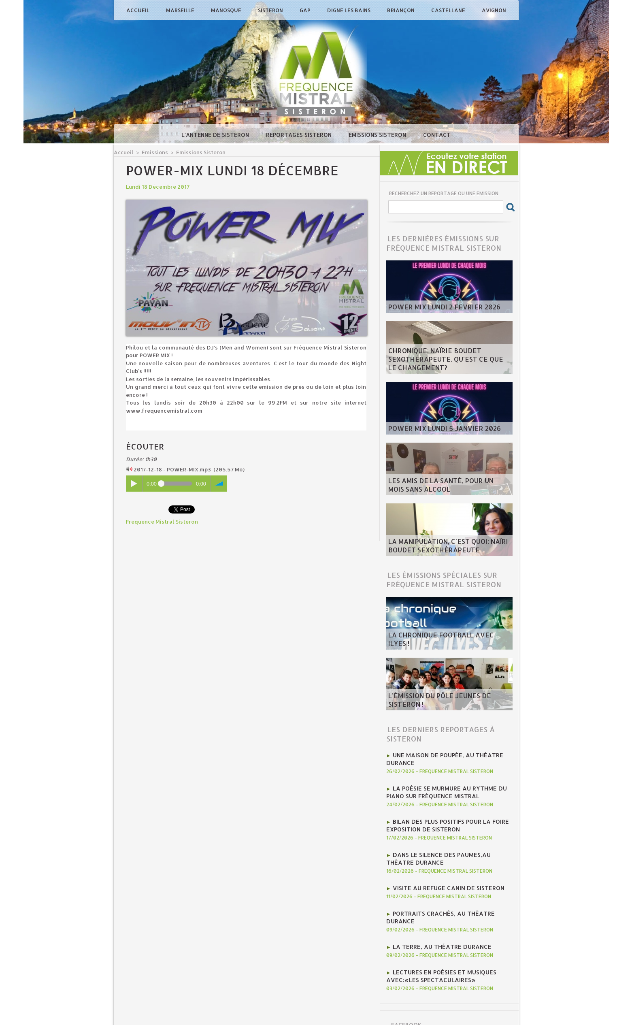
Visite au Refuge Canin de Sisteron (443, 877)
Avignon (494, 10)
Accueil (138, 10)
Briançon (401, 10)
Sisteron (271, 10)
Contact (437, 134)
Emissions (151, 152)
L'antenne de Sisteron (216, 134)
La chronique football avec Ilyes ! (439, 644)
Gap (306, 10)
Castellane (448, 10)
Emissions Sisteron (378, 134)
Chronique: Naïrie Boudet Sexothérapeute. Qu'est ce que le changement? (437, 362)
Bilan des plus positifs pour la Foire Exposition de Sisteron (442, 819)
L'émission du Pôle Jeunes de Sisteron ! (443, 705)
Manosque (227, 10)
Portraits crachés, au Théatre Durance (452, 902)
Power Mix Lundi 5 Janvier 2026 (433, 429)
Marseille (181, 10)
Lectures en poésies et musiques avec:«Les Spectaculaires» (436, 953)
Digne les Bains (349, 10)
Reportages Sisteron (299, 134)
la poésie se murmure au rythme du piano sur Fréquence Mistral (441, 788)
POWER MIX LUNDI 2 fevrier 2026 (433, 308)
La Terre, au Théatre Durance (437, 926)
